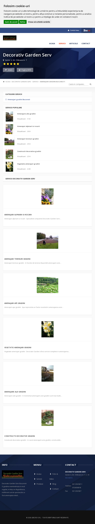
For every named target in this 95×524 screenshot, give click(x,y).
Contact (86, 43)
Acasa (52, 43)
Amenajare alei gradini (15, 392)
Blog (52, 484)
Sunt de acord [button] (11, 22)
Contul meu (73, 30)
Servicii (62, 43)
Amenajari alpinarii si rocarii (18, 214)
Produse (38, 484)
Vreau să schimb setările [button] (39, 22)
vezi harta (68, 478)
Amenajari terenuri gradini (17, 259)
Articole (73, 43)
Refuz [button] (22, 22)
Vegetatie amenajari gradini (17, 347)
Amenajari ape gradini (14, 303)
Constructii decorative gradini (19, 436)
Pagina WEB (25, 70)
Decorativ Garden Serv (21, 81)
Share (8, 70)
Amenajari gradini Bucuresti (52, 81)
